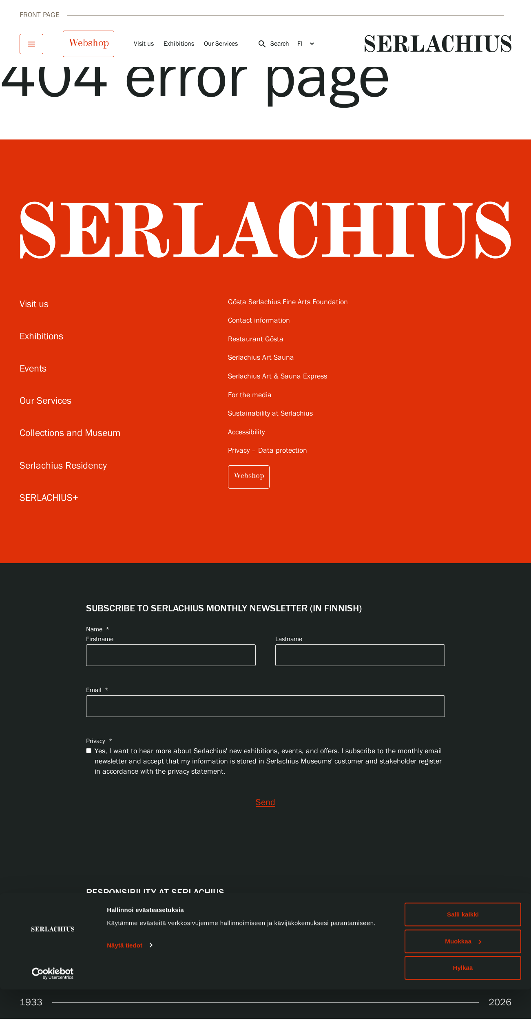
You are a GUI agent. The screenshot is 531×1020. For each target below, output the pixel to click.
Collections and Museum (70, 433)
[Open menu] (31, 44)
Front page (40, 15)
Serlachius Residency (63, 466)
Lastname (288, 639)
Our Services (221, 44)
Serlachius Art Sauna (261, 358)
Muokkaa (463, 971)
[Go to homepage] (438, 43)
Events (33, 369)
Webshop (88, 43)
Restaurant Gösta (255, 339)
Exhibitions (179, 44)
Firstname (99, 639)
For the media (250, 395)
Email (97, 690)
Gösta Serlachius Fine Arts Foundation (288, 302)
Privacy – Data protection (267, 451)
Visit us (144, 44)
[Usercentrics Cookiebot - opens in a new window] (52, 1004)
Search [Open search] (273, 44)
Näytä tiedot (124, 975)
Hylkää (463, 998)
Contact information (259, 320)
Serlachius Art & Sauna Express (277, 376)
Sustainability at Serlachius (270, 413)
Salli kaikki (463, 944)
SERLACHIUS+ (49, 498)
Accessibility (246, 432)
